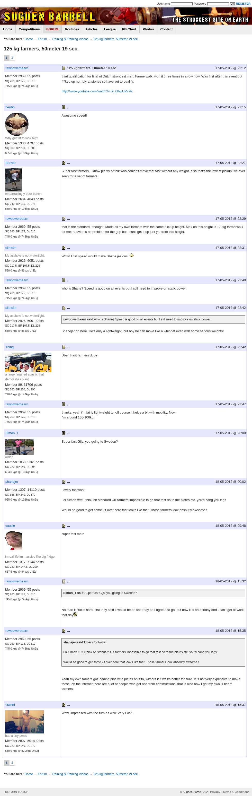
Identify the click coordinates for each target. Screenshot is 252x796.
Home (7, 29)
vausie (10, 526)
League (110, 29)
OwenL (10, 705)
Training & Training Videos (70, 39)
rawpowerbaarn (16, 68)
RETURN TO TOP (16, 791)
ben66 (10, 107)
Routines (72, 29)
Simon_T (12, 433)
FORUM (52, 29)
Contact (166, 29)
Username (163, 3)
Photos (148, 29)
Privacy (215, 791)
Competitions (29, 29)
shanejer (11, 482)
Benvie (10, 163)
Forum (42, 39)
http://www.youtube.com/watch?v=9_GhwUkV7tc (97, 91)
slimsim (10, 248)
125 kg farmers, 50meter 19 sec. (116, 39)
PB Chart (129, 29)
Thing (9, 347)
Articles (91, 29)
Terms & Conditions (236, 791)
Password (200, 3)
